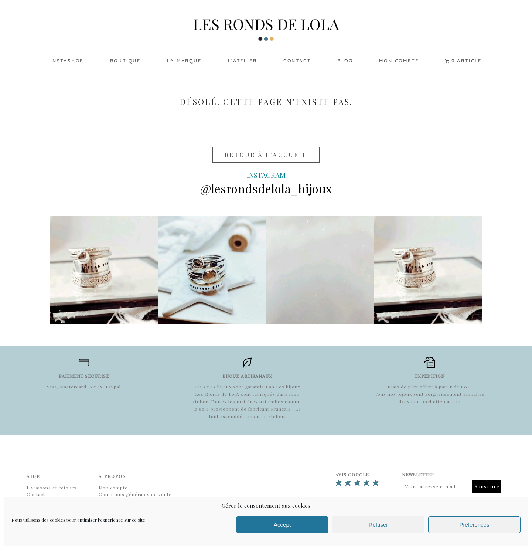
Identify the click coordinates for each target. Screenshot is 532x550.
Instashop (66, 61)
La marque (184, 61)
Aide (33, 476)
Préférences (475, 525)
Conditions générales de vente (135, 494)
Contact (297, 61)
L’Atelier (242, 61)
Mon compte (399, 61)
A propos (112, 476)
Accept (282, 525)
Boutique (125, 61)
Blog (345, 61)
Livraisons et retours (51, 487)
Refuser (378, 525)
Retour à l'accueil (266, 155)
